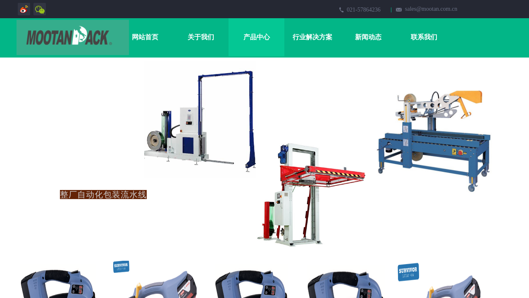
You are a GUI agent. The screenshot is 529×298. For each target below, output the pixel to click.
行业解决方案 (312, 37)
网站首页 (145, 37)
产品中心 (256, 37)
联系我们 (424, 37)
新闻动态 (368, 37)
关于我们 (201, 37)
